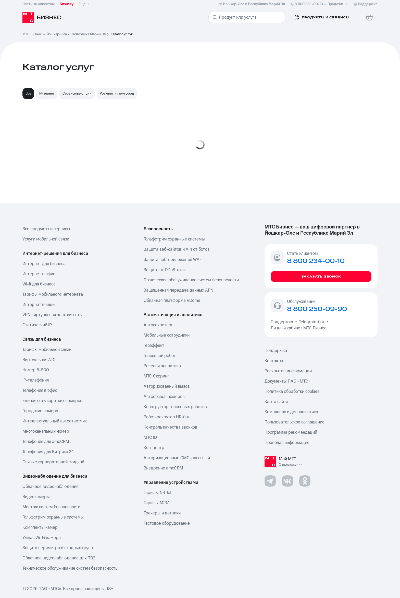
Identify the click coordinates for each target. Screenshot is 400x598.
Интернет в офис (38, 274)
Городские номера (40, 411)
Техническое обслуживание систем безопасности (191, 280)
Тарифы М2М (156, 503)
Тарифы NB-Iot (157, 493)
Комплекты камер (40, 527)
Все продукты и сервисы (46, 229)
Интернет (46, 93)
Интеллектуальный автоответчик (54, 421)
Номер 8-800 (35, 370)
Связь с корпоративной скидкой (53, 462)
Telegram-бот (312, 322)
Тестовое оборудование (167, 523)
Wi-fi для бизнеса (39, 284)
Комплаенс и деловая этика (291, 412)
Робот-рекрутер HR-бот (167, 417)
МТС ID (150, 437)
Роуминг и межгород (117, 93)
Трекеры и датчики (162, 513)
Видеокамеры (36, 497)
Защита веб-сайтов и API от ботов (177, 249)
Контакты (274, 361)
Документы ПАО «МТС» (287, 381)
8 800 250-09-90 (317, 309)
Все (28, 93)
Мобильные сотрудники (167, 335)
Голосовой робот (160, 356)
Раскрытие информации (288, 371)
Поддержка (283, 322)
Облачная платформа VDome (172, 300)
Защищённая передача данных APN (178, 290)
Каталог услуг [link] (122, 34)
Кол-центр (154, 448)
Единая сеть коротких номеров (52, 401)
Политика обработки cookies (292, 391)
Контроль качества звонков (170, 427)
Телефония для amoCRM (45, 442)
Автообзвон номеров (164, 397)
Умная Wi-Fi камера (41, 538)
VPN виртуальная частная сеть (52, 315)
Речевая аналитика (162, 366)
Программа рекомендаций (291, 432)
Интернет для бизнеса (44, 264)
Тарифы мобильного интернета (52, 294)
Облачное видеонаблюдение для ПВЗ (58, 558)
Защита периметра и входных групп (57, 548)
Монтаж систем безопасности (51, 507)
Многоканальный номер (45, 431)
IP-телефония (35, 380)
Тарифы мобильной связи (46, 350)
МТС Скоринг (156, 376)
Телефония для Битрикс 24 (48, 452)
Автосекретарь (158, 325)
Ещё (85, 4)
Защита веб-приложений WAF (173, 260)
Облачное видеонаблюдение (50, 487)
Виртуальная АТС (39, 360)
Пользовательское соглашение (294, 422)
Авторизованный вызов (167, 386)
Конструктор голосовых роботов (175, 407)
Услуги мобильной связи (45, 239)
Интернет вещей (38, 305)
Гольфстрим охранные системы (53, 517)
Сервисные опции (77, 93)
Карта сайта (276, 402)
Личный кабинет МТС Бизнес (298, 328)
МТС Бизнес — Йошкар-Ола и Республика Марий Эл (64, 34)
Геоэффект (154, 345)
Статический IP (37, 325)
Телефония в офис (39, 390)
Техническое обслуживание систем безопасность (69, 568)
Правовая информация (287, 443)
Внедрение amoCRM (163, 468)
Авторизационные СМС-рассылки (177, 458)
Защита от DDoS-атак (165, 270)
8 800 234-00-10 (319, 4)
